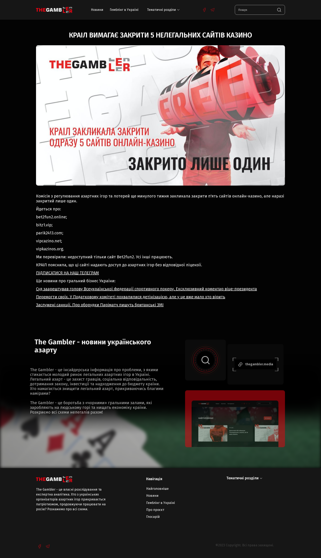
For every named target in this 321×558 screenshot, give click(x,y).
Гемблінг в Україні (124, 10)
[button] (163, 10)
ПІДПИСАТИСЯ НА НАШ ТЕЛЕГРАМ (67, 272)
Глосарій (153, 517)
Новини (97, 10)
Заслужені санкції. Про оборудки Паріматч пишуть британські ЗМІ (100, 304)
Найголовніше (157, 489)
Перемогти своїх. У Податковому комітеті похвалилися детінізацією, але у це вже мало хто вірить (130, 296)
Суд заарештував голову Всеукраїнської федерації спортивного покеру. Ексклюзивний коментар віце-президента (146, 288)
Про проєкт (155, 510)
